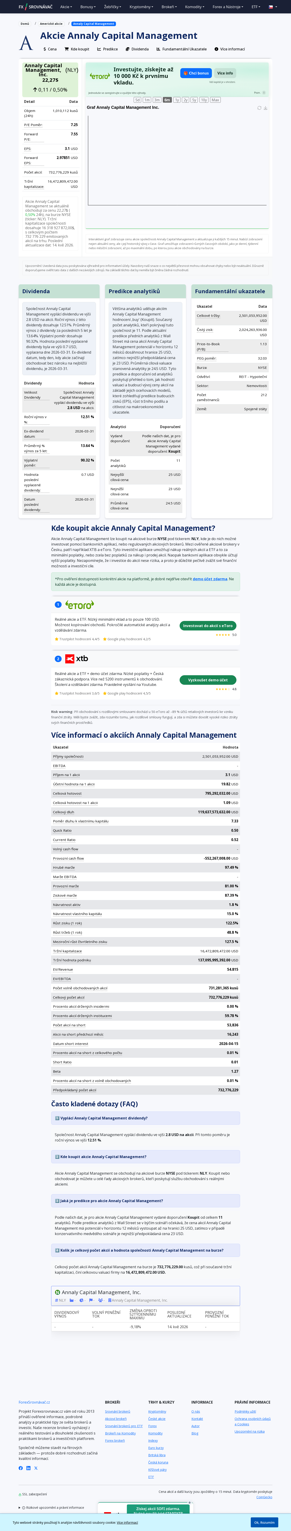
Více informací (127, 1522)
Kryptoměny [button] (140, 6)
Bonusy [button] (86, 6)
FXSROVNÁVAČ (36, 6)
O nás (195, 1411)
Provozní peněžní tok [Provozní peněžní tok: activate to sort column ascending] (217, 1314)
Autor (195, 1426)
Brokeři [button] (168, 6)
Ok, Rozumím (264, 1522)
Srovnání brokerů (117, 1411)
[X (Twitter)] (36, 1467)
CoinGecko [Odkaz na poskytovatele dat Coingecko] (264, 1497)
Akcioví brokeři (116, 1419)
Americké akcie (51, 24)
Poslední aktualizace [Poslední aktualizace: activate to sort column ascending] (179, 1314)
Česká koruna (158, 1462)
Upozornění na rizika (250, 1431)
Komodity (155, 1433)
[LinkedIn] (28, 1467)
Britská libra (157, 1455)
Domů (25, 24)
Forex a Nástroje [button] (227, 6)
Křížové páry (157, 1469)
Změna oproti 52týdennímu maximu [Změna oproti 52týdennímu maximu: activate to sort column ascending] (143, 1314)
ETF (151, 1477)
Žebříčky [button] (111, 6)
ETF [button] (255, 6)
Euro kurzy (156, 1448)
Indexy (153, 1440)
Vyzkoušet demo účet (208, 679)
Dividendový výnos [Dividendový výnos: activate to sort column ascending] (66, 1314)
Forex (152, 1426)
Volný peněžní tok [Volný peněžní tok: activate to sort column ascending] (106, 1314)
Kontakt (197, 1419)
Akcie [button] (64, 6)
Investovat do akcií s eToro (208, 625)
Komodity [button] (193, 6)
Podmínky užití (245, 1411)
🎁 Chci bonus (196, 73)
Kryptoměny (157, 1411)
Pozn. (257, 92)
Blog (194, 1433)
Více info (225, 73)
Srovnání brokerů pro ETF (124, 1426)
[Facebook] (21, 1467)
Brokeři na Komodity (120, 1433)
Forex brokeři (115, 1440)
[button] (270, 7)
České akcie (157, 1419)
